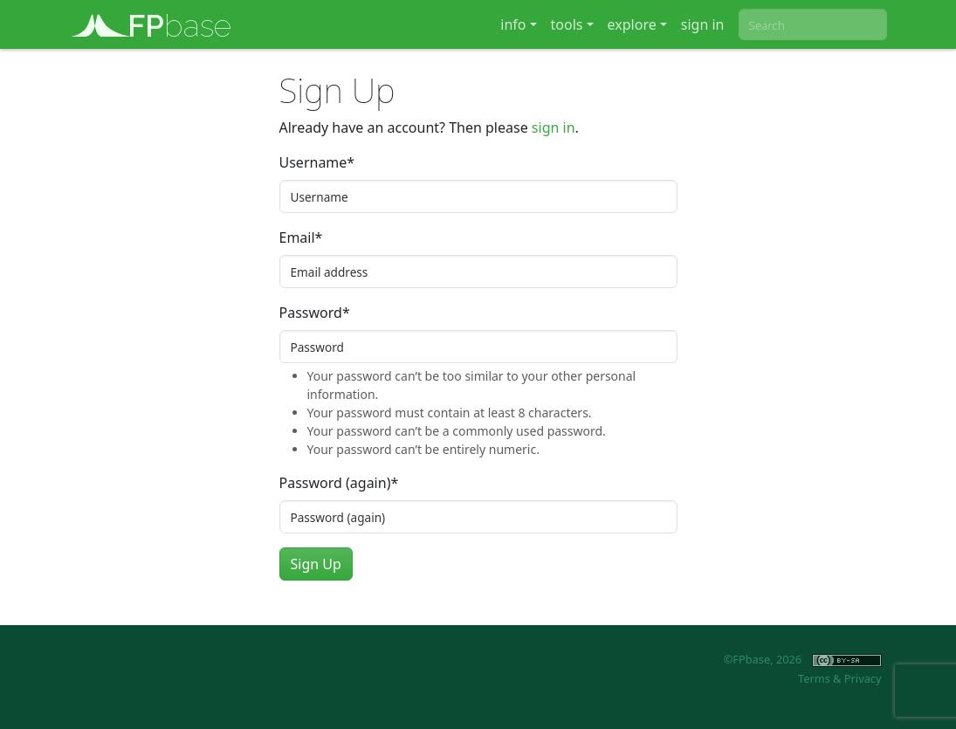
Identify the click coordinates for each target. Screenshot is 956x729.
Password (314, 312)
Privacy (863, 678)
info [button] (513, 24)
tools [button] (567, 24)
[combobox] (813, 24)
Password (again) (339, 482)
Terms (814, 678)
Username (317, 162)
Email (301, 237)
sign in (703, 24)
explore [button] (632, 24)
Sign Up (316, 564)
